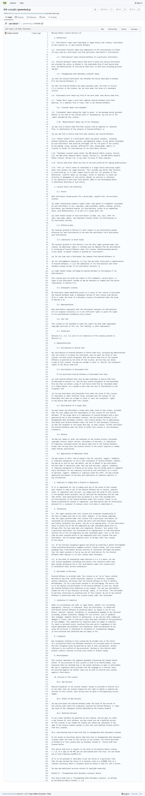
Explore (13, 3)
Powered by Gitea (9, 794)
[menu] (125, 794)
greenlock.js (24, 9)
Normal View (112, 29)
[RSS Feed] (95, 9)
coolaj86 (12, 9)
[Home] (4, 3)
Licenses (134, 794)
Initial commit (12, 33)
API (140, 794)
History (123, 29)
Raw (102, 29)
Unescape (134, 29)
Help (22, 3)
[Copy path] (42, 23)
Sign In (138, 3)
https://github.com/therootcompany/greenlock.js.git (28, 13)
